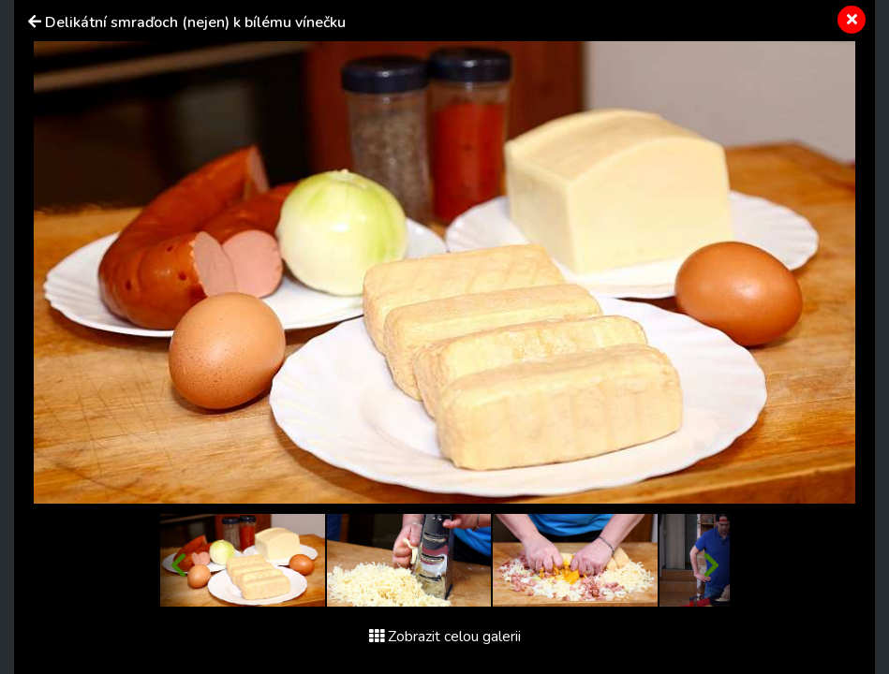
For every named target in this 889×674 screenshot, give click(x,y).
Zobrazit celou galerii (445, 636)
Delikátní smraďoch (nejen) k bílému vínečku (195, 22)
